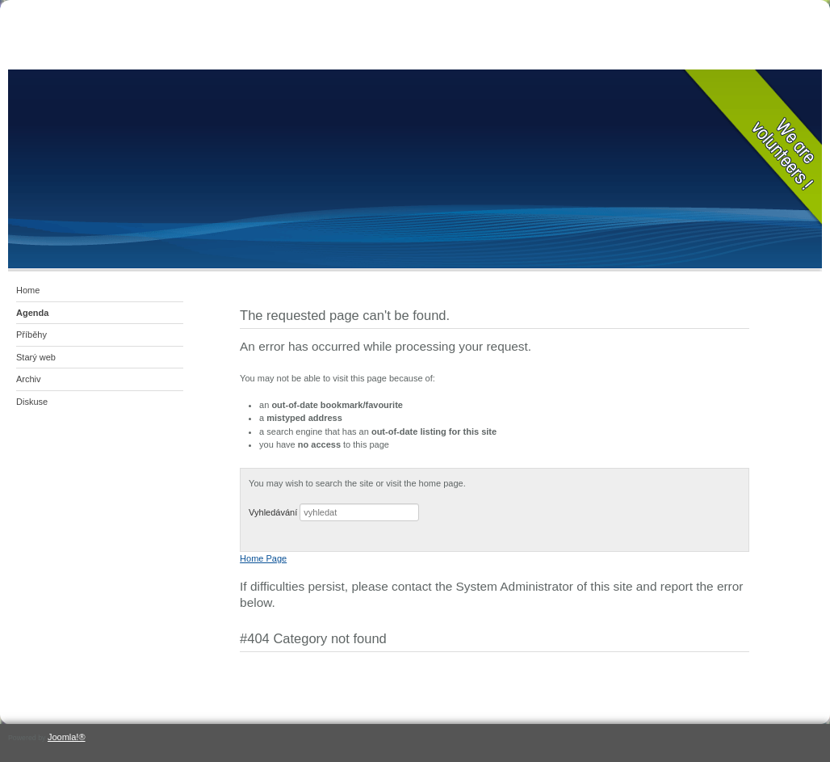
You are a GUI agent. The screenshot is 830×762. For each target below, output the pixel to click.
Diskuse (32, 401)
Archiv (28, 379)
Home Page (263, 558)
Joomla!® (67, 737)
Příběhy (31, 334)
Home (28, 290)
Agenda (32, 313)
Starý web (36, 357)
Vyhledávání (273, 512)
